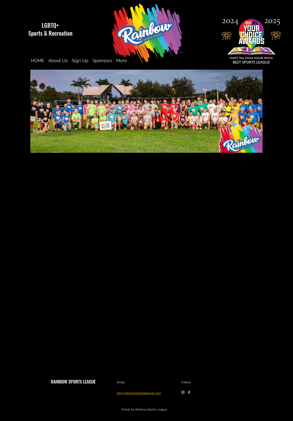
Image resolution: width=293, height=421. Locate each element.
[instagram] (183, 392)
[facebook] (189, 392)
